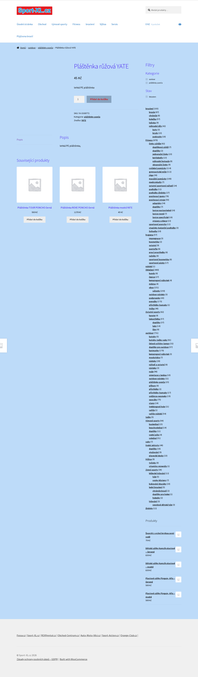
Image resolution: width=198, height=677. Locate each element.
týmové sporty (59, 24)
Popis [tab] (20, 139)
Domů (23, 47)
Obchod (42, 24)
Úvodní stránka (25, 24)
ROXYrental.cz (48, 635)
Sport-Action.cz (110, 635)
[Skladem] (147, 97)
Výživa (103, 24)
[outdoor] (147, 79)
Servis (115, 24)
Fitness (76, 24)
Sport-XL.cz (33, 635)
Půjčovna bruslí (25, 36)
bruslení (90, 24)
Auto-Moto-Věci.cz (90, 635)
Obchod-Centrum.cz (68, 635)
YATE (83, 120)
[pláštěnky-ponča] (147, 83)
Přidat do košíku (99, 99)
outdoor (32, 47)
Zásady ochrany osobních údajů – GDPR (37, 659)
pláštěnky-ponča (45, 47)
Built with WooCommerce (73, 659)
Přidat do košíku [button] (34, 219)
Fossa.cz (21, 635)
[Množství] (79, 99)
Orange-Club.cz (129, 635)
